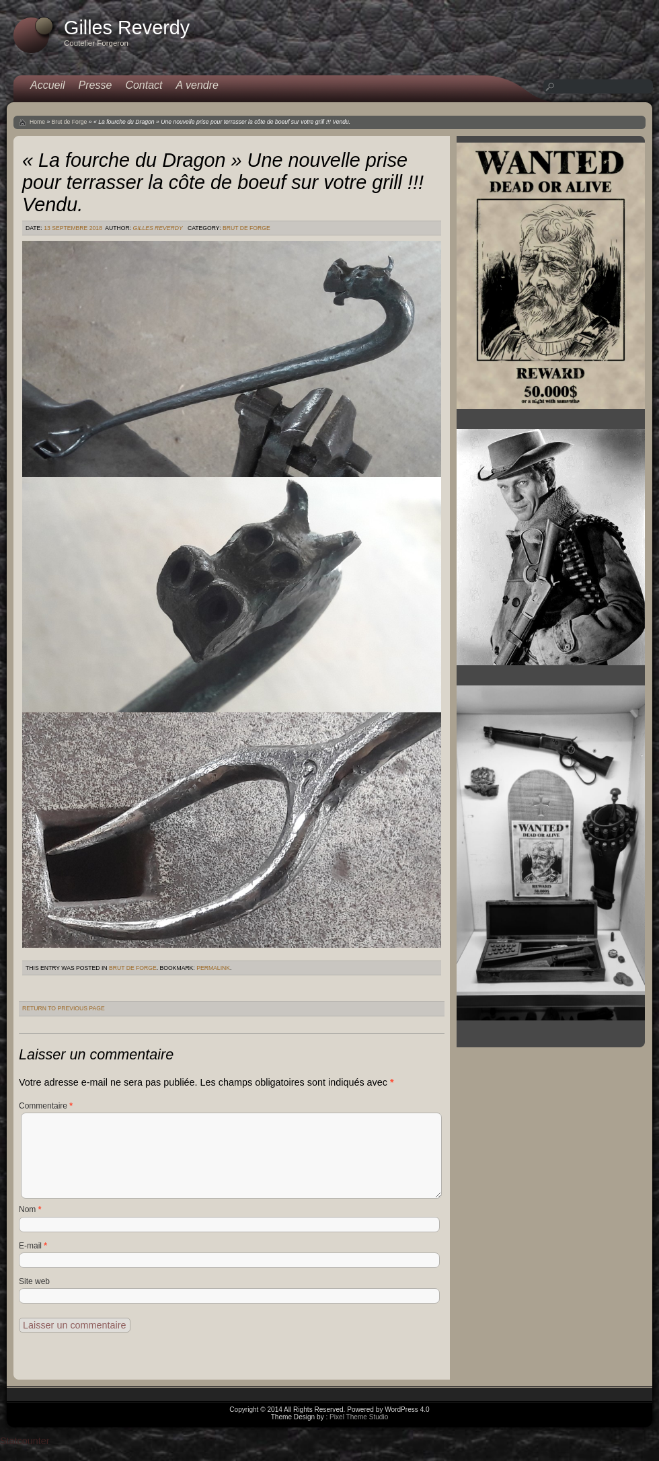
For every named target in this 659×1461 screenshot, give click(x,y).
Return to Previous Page (63, 1008)
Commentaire (46, 1106)
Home (37, 121)
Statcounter (25, 1440)
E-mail (33, 1245)
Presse (95, 85)
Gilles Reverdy (157, 228)
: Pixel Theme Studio (356, 1417)
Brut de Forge (69, 121)
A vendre (197, 85)
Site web (34, 1281)
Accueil (47, 85)
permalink (213, 968)
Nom (30, 1209)
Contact (143, 85)
